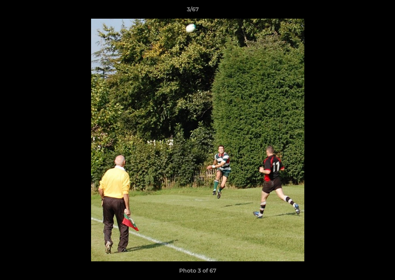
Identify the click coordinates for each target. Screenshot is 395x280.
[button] (362, 11)
